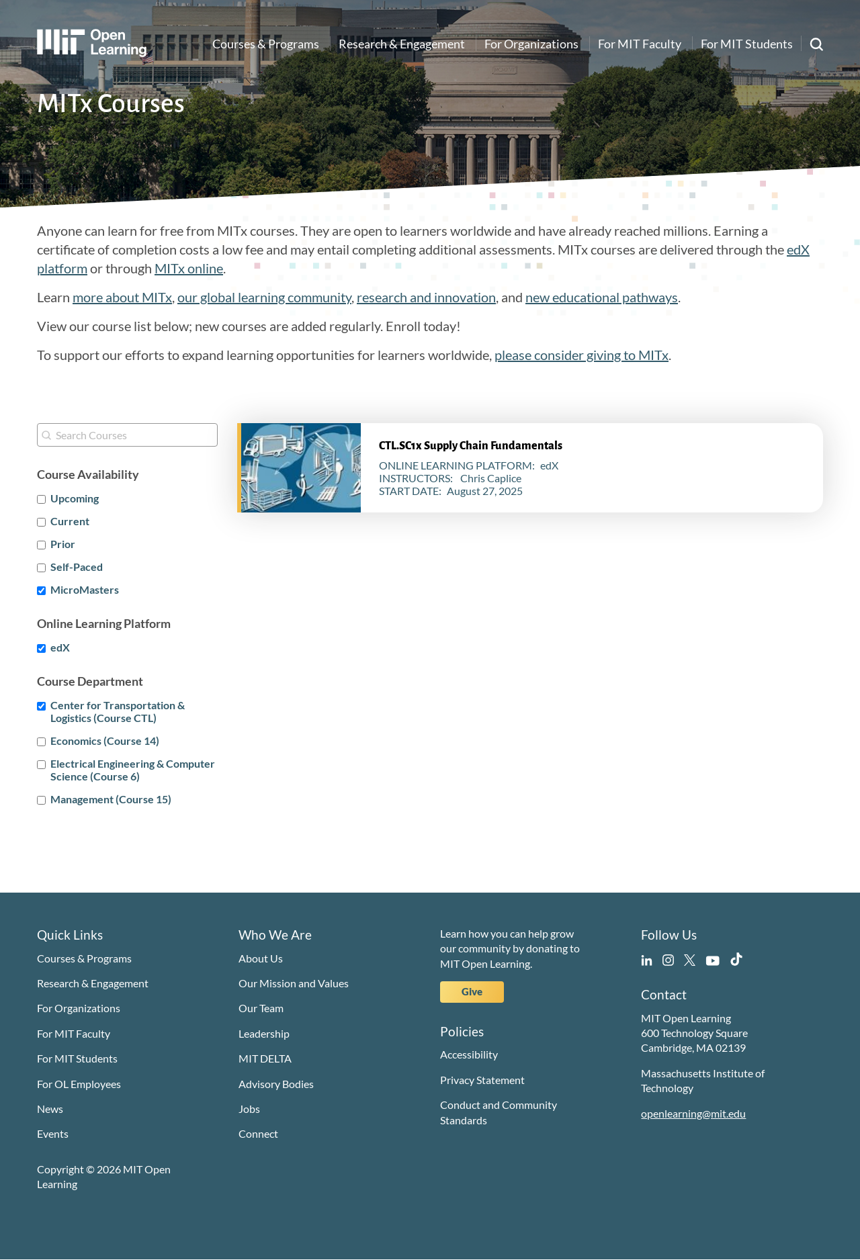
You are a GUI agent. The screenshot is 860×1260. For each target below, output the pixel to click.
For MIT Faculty (639, 43)
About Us (261, 958)
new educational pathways (601, 297)
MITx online (189, 268)
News (50, 1108)
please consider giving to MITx (581, 355)
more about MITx (122, 297)
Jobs (249, 1108)
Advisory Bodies (276, 1083)
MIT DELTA (265, 1058)
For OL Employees (79, 1083)
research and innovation (426, 297)
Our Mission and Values (294, 983)
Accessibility (469, 1054)
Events (53, 1133)
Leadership (264, 1033)
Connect (258, 1133)
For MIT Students (747, 43)
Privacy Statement (482, 1079)
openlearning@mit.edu (693, 1113)
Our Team (261, 1007)
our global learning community (264, 297)
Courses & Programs (265, 43)
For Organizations (531, 43)
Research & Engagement (402, 43)
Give (472, 991)
